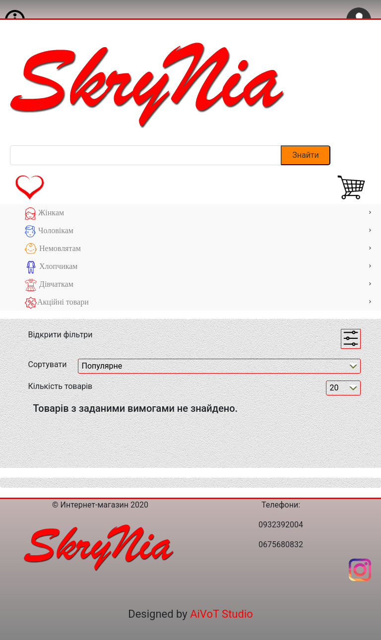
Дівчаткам (198, 285)
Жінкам (198, 213)
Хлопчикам (198, 267)
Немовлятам (198, 249)
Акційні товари (198, 303)
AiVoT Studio (221, 614)
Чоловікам (198, 231)
